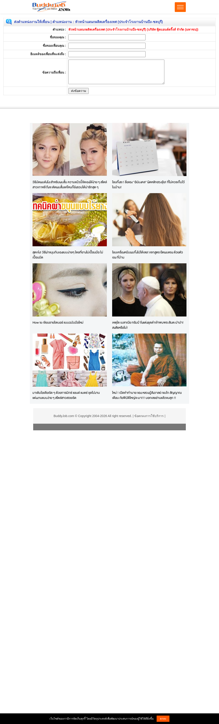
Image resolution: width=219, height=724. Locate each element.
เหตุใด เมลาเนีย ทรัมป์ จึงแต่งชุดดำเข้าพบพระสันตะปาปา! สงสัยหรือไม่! (148, 325)
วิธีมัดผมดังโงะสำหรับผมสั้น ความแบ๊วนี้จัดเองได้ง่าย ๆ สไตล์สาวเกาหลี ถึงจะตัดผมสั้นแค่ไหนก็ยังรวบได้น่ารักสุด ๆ (70, 184)
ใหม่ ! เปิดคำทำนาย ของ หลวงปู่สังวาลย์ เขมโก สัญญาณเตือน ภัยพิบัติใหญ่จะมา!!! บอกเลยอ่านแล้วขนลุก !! (147, 395)
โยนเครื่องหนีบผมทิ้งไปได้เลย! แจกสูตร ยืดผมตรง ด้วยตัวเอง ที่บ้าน (147, 255)
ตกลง (163, 718)
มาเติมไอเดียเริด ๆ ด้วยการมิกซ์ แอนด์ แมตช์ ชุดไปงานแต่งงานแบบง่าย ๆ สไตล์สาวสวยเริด (66, 395)
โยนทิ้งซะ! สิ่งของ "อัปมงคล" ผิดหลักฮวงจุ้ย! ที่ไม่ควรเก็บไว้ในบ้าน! (148, 184)
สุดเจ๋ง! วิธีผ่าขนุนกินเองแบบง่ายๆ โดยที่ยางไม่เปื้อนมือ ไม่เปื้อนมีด (68, 255)
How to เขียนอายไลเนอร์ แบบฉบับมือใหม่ (58, 322)
